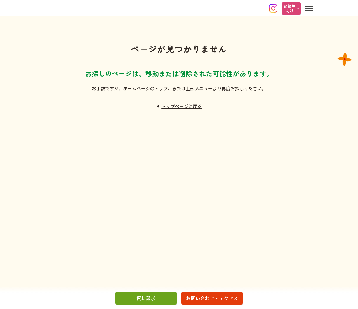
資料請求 (146, 298)
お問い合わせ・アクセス (212, 298)
